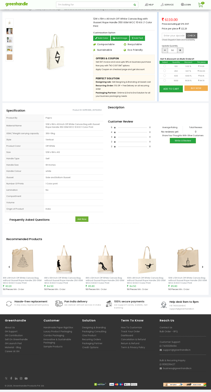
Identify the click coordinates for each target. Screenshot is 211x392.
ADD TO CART (171, 90)
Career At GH (12, 353)
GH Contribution (14, 337)
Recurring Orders (91, 341)
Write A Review (183, 143)
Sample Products (53, 349)
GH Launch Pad (13, 345)
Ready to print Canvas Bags (48, 11)
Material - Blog (13, 349)
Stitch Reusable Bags (22, 11)
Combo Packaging (54, 337)
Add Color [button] (102, 40)
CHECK (192, 38)
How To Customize (131, 329)
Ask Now (81, 221)
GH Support (11, 333)
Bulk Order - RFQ (169, 333)
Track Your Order (130, 333)
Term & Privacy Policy (133, 349)
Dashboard (127, 337)
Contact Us (166, 329)
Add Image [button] (121, 40)
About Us (10, 329)
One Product (89, 337)
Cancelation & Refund (133, 341)
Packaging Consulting (94, 333)
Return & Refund (130, 345)
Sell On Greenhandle (16, 341)
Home (6, 11)
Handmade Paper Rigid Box (58, 329)
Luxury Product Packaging (58, 333)
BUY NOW (196, 90)
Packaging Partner (92, 345)
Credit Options (90, 349)
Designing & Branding (94, 329)
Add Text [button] (139, 40)
